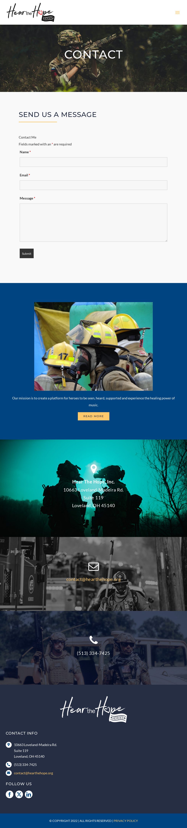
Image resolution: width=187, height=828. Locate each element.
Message (27, 198)
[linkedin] (29, 794)
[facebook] (9, 794)
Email (25, 175)
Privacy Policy (126, 820)
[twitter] (19, 794)
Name (25, 152)
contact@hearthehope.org (93, 579)
